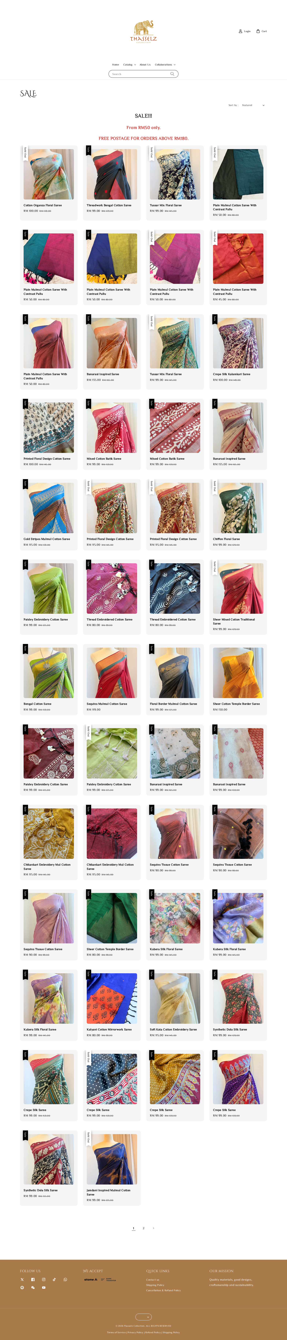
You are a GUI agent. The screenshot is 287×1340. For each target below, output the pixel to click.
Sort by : (233, 105)
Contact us (152, 1279)
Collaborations (163, 64)
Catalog (127, 64)
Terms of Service (116, 1332)
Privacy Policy (135, 1332)
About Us (145, 64)
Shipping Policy (155, 1285)
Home (115, 64)
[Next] (153, 1228)
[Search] (172, 73)
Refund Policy (153, 1332)
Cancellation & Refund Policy (163, 1290)
